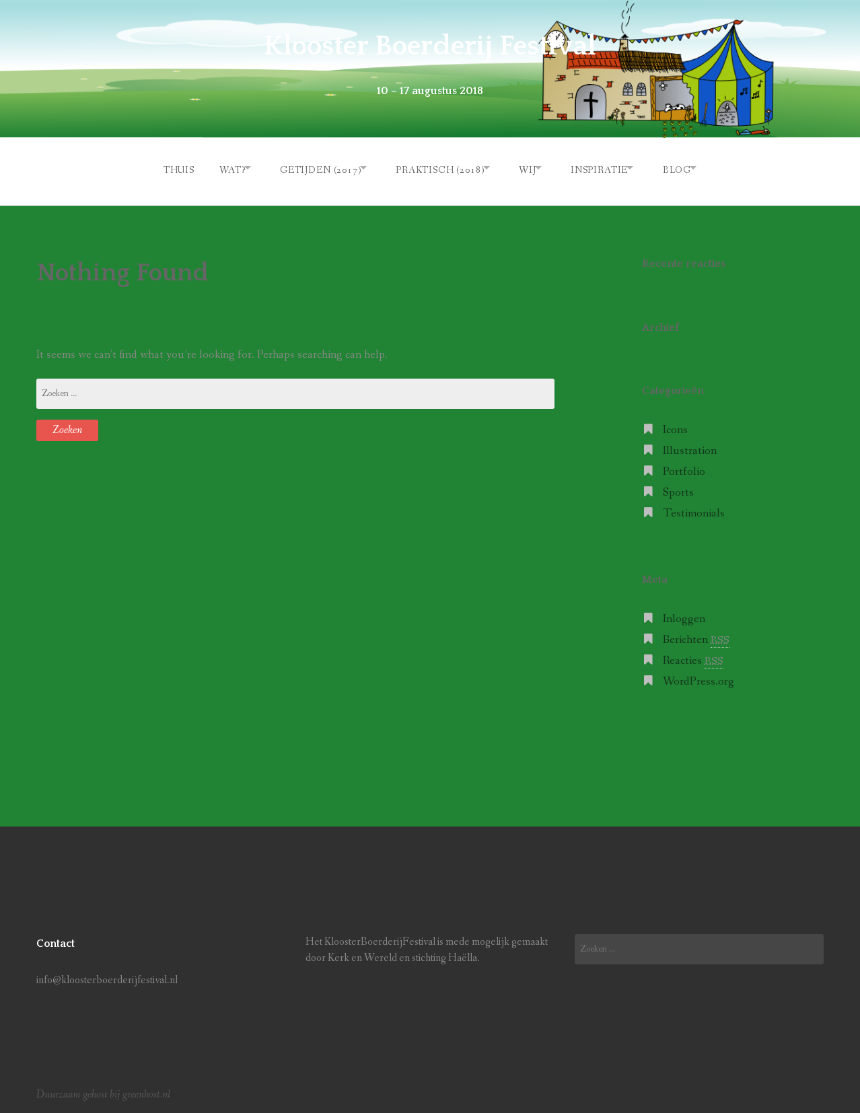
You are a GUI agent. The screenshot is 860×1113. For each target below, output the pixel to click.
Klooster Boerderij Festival (430, 46)
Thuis (152, 167)
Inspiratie (609, 167)
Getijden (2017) (306, 167)
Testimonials (694, 508)
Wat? (210, 167)
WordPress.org (698, 677)
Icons (675, 426)
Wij (529, 167)
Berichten (696, 635)
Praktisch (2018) (434, 167)
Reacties (693, 656)
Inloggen (684, 614)
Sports (678, 488)
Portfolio (684, 467)
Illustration (690, 446)
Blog (695, 167)
